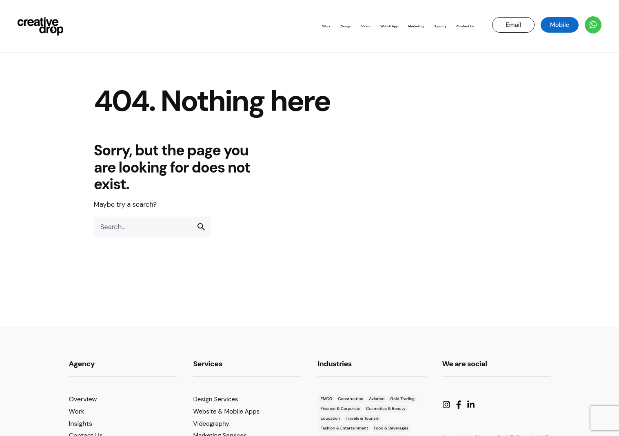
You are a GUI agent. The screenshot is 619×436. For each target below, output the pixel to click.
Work (76, 411)
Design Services (215, 399)
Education (330, 418)
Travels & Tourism (362, 418)
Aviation (376, 398)
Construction (350, 398)
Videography (211, 424)
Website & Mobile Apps (226, 411)
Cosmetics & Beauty (385, 408)
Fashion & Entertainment (344, 428)
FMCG (327, 398)
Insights (80, 423)
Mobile (559, 25)
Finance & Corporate (341, 408)
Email (513, 25)
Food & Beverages (391, 428)
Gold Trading (402, 398)
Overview (83, 399)
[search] (201, 227)
